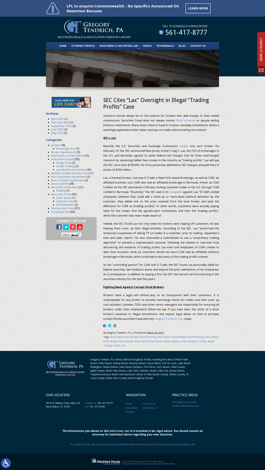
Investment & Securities (184, 402)
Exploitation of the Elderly (67, 156)
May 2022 (57, 133)
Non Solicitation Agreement (68, 177)
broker (55, 145)
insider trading (65, 166)
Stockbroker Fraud (63, 208)
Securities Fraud (61, 194)
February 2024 (60, 122)
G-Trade (201, 341)
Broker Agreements (63, 152)
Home (62, 46)
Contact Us (198, 46)
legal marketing (145, 464)
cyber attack (63, 198)
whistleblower (65, 205)
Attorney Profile (83, 46)
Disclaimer (131, 408)
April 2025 (57, 119)
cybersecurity (64, 201)
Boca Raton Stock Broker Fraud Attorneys (180, 336)
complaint (175, 192)
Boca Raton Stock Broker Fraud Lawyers (157, 341)
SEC (124, 345)
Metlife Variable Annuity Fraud (70, 173)
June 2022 (57, 129)
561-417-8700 (97, 406)
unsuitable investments (71, 170)
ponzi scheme (59, 184)
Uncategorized (60, 212)
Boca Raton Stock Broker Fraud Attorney (133, 336)
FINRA (60, 191)
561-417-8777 (105, 403)
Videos (147, 46)
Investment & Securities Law (119, 46)
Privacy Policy (150, 408)
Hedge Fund (63, 163)
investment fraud (62, 159)
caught (183, 146)
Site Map (130, 412)
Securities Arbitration (64, 187)
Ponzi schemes (185, 120)
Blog (182, 46)
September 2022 (61, 126)
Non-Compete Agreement (67, 180)
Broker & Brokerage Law (185, 406)
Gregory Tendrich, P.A (168, 319)
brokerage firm (65, 148)
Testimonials (165, 46)
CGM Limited (188, 341)
